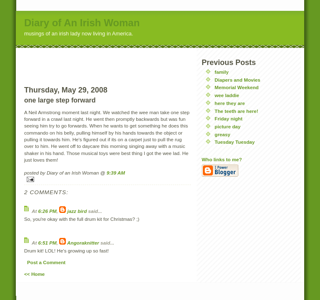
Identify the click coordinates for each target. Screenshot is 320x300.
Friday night (228, 118)
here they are (230, 103)
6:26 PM (47, 211)
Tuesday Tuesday (235, 142)
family (222, 72)
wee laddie (227, 95)
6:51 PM (47, 242)
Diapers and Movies (237, 79)
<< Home (34, 274)
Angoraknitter (83, 242)
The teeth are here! (236, 111)
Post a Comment (46, 262)
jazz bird (77, 211)
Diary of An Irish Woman (82, 22)
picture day (227, 126)
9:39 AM (116, 172)
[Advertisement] (107, 60)
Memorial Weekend (237, 87)
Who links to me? (222, 159)
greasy (222, 134)
